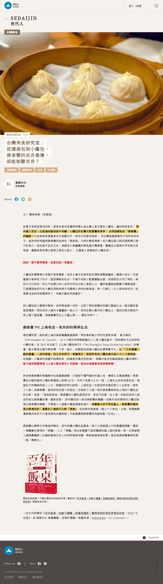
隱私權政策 (37, 576)
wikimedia (99, 518)
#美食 (39, 170)
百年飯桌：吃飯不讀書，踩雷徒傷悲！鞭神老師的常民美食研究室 (85, 513)
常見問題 (8, 576)
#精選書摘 (11, 170)
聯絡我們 (22, 576)
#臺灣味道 (27, 170)
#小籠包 (51, 170)
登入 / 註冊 (135, 6)
